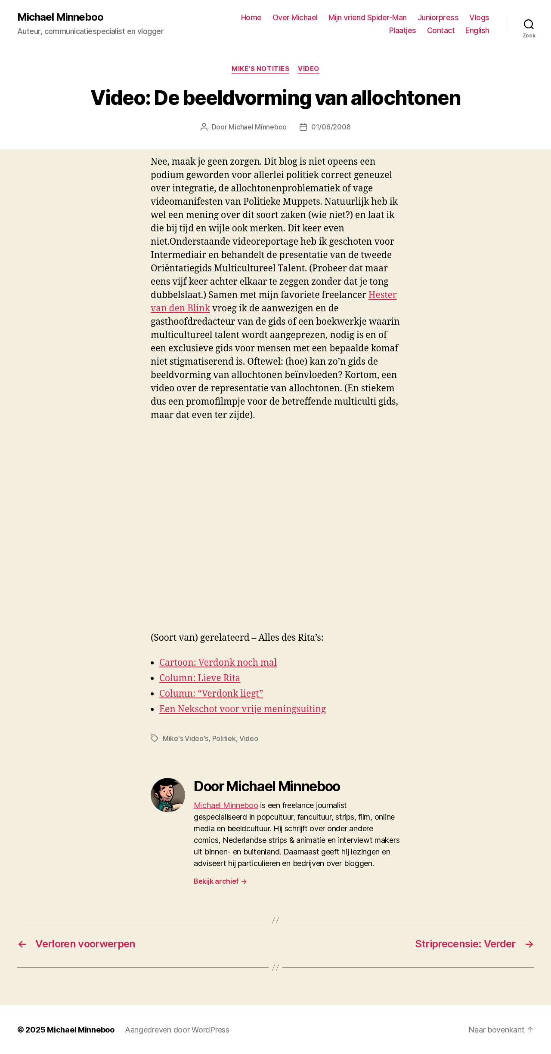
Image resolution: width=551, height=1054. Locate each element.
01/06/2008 (330, 127)
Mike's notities (260, 69)
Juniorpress (438, 17)
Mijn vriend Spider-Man (367, 17)
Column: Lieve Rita (199, 678)
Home (251, 17)
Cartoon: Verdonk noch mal (218, 663)
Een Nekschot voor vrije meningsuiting (242, 709)
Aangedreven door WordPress (177, 1029)
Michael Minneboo (60, 17)
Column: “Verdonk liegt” (211, 694)
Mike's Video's (185, 738)
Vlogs (479, 17)
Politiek (224, 738)
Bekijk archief (220, 881)
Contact (441, 30)
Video (308, 69)
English (477, 30)
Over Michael (295, 17)
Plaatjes (402, 30)
